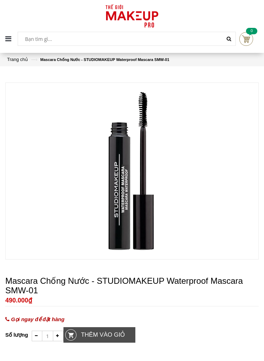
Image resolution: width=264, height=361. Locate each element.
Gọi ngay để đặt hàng (35, 319)
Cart (246, 39)
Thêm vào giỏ (103, 334)
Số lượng (16, 335)
